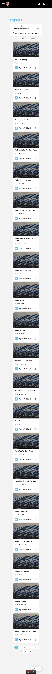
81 (22, 651)
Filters (36, 33)
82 (26, 651)
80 (36, 647)
